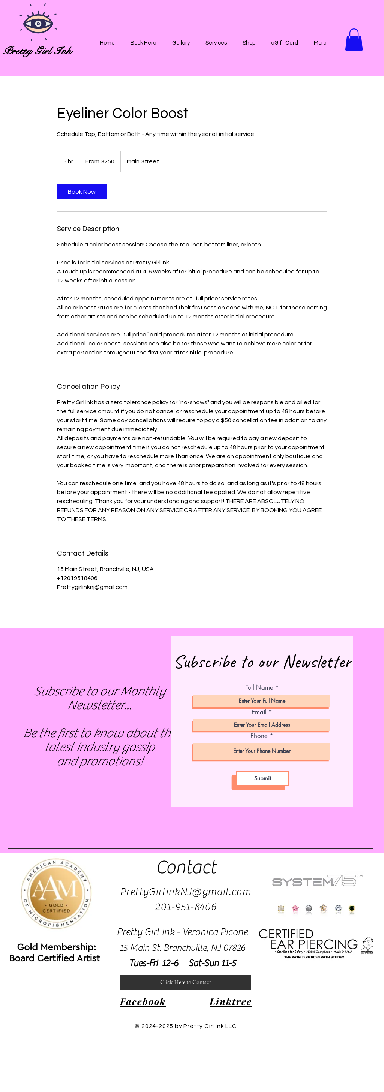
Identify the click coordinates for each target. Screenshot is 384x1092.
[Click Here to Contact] (185, 982)
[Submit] (262, 778)
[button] (354, 39)
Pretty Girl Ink (37, 51)
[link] (81, 191)
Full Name (259, 687)
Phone (259, 736)
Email (259, 712)
